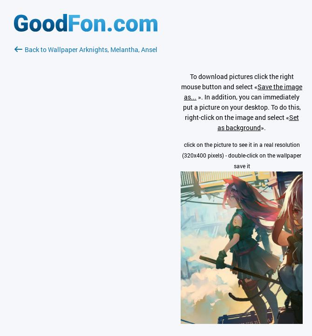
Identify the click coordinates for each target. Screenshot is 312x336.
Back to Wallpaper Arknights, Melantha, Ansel (85, 49)
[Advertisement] (86, 165)
